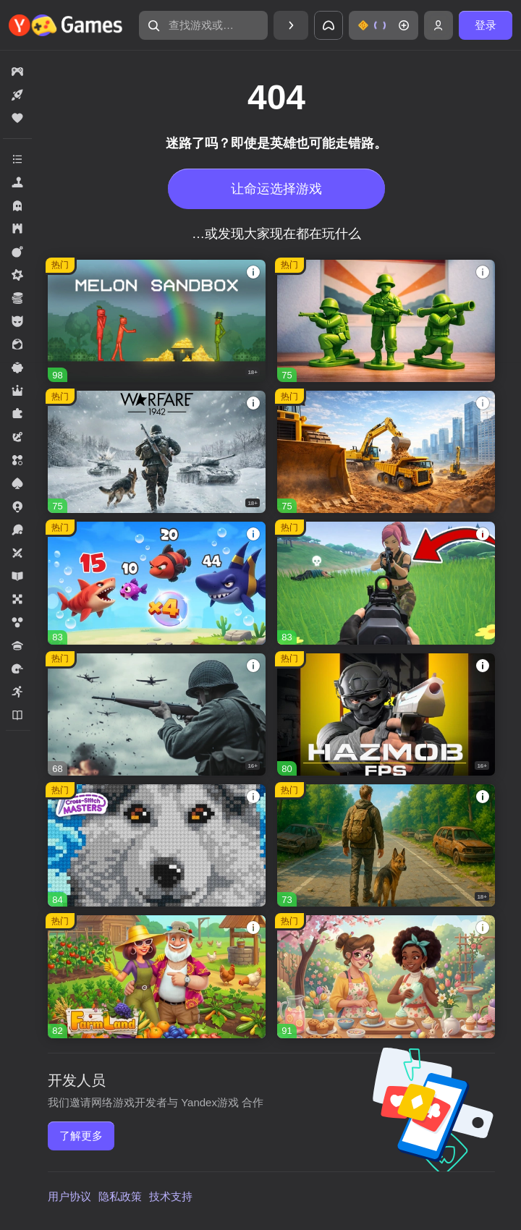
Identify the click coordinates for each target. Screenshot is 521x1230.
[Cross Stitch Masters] (157, 845)
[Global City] (386, 452)
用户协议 (69, 1196)
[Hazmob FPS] (386, 714)
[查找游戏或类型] (203, 25)
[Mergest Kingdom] (157, 583)
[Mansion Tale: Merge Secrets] (386, 976)
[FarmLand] (157, 976)
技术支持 (170, 1196)
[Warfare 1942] (157, 452)
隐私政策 (120, 1196)
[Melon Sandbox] (157, 321)
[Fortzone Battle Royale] (386, 583)
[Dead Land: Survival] (386, 845)
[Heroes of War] (157, 714)
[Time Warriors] (386, 321)
